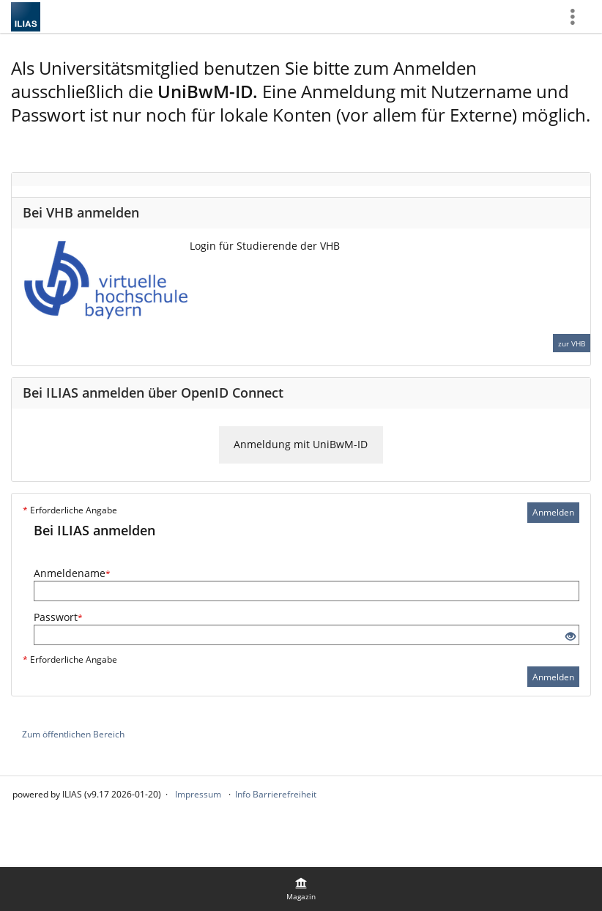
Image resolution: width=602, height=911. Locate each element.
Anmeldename (72, 573)
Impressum (198, 794)
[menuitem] (301, 889)
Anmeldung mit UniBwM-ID (301, 444)
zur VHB (571, 343)
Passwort (58, 617)
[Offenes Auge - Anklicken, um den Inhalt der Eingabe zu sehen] (570, 637)
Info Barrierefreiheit (275, 794)
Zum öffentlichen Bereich (73, 734)
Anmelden (553, 512)
